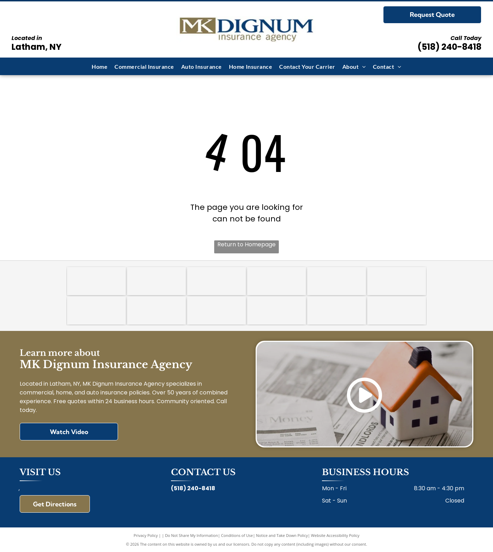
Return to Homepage (246, 244)
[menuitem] (99, 66)
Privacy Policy (146, 535)
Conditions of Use (237, 535)
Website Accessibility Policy (335, 535)
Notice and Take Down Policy (282, 535)
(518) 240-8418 (449, 47)
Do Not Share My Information (191, 535)
